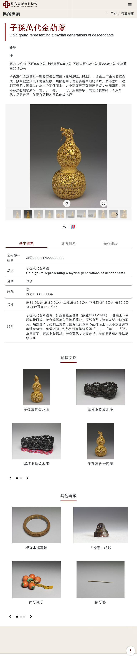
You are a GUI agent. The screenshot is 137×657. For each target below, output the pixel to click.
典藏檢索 (127, 13)
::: (106, 13)
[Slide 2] (21, 478)
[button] (64, 226)
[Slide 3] (24, 617)
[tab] (27, 244)
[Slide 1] (17, 478)
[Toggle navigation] (129, 5)
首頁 (114, 13)
